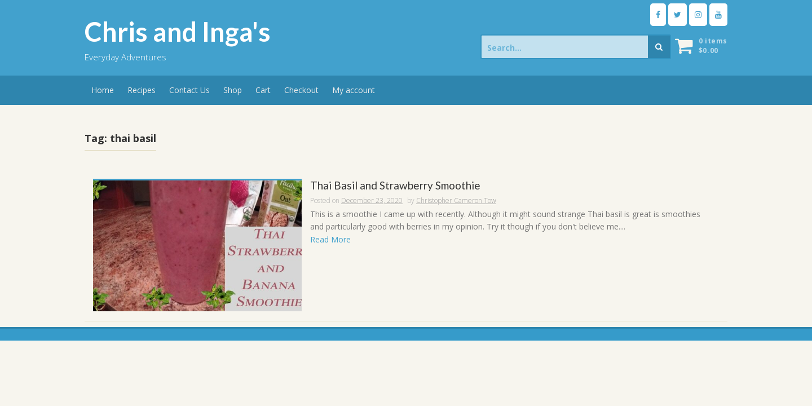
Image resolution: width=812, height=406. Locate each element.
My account (353, 90)
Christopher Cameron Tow (456, 200)
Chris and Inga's (178, 31)
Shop (232, 90)
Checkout (301, 90)
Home (102, 90)
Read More (330, 239)
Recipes (141, 90)
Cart (263, 90)
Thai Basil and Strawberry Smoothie (395, 186)
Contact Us (189, 90)
